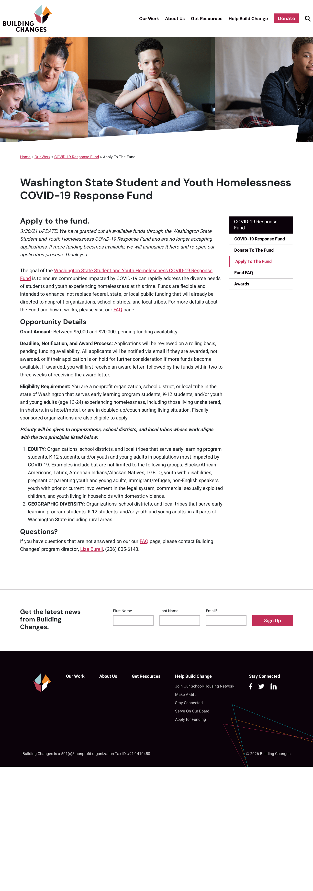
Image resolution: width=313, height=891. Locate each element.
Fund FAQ (243, 273)
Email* (211, 611)
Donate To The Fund (254, 250)
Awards (241, 284)
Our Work (149, 19)
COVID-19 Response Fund (76, 157)
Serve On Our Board (192, 711)
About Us (175, 19)
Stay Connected (189, 703)
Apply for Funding (190, 719)
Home (25, 157)
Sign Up (272, 620)
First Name (122, 611)
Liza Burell (91, 549)
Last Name (169, 611)
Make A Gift (185, 695)
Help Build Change (248, 19)
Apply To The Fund (253, 261)
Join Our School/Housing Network (204, 686)
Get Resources (207, 19)
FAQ (117, 309)
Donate (286, 18)
